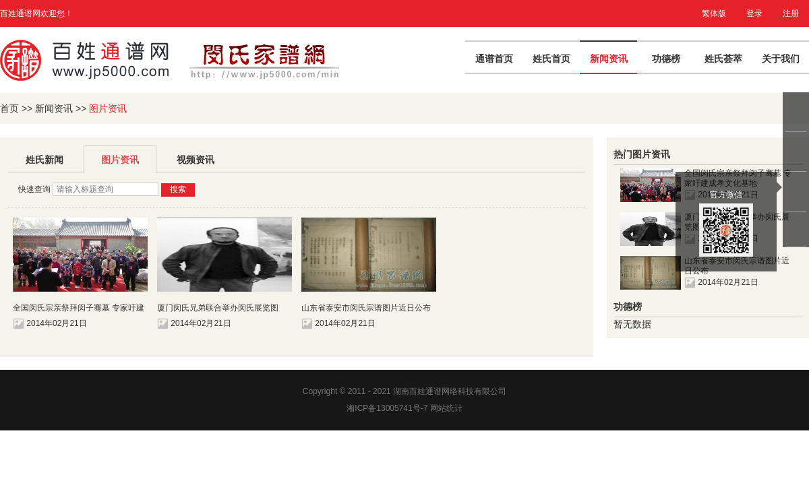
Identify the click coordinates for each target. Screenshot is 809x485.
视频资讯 (195, 159)
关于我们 (781, 58)
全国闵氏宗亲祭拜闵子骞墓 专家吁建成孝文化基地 (78, 308)
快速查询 (34, 189)
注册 (791, 13)
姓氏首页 (551, 58)
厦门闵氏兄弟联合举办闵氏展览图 (217, 308)
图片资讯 (120, 159)
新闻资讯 (609, 58)
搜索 (178, 189)
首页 (9, 108)
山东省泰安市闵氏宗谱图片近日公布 (366, 308)
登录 (754, 13)
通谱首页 (494, 58)
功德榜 (666, 58)
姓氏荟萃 (723, 58)
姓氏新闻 (44, 159)
